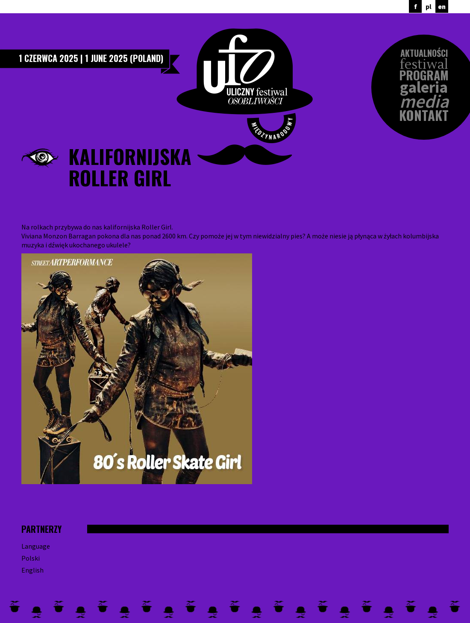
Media (424, 101)
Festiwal (424, 64)
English (32, 570)
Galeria (424, 87)
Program (424, 75)
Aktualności (424, 53)
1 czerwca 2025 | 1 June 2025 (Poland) (91, 58)
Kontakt (424, 115)
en (442, 6)
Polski (30, 558)
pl (429, 6)
